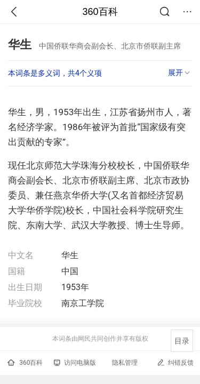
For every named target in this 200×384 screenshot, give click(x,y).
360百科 (99, 11)
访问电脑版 (75, 362)
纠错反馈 (175, 362)
